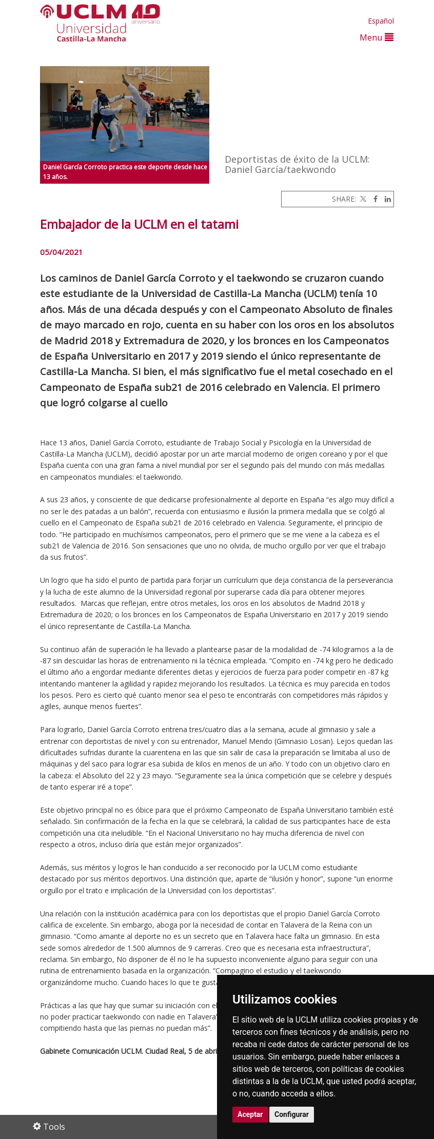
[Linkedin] (385, 199)
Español (381, 21)
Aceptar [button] (250, 1114)
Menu (376, 37)
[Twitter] (362, 199)
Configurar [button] (291, 1114)
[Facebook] (373, 199)
